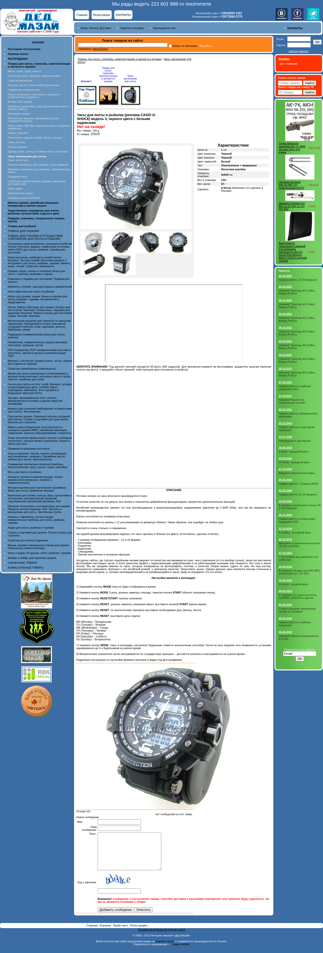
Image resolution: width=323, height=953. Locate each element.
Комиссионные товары (20, 193)
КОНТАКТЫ (123, 14)
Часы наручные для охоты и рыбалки (31, 291)
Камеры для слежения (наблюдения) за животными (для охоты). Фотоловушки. (40, 410)
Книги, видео (15, 188)
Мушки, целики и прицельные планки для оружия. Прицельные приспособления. (39, 547)
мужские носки (165, 948)
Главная (81, 14)
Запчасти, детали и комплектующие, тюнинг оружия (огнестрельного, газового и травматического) (35, 479)
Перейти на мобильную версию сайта (161, 936)
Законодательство (164, 28)
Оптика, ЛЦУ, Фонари (20, 101)
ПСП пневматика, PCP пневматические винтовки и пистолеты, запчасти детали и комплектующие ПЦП (39, 353)
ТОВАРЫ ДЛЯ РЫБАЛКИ (23, 231)
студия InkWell (180, 951)
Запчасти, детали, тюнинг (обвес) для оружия (33, 85)
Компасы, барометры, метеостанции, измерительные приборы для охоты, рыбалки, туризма (36, 519)
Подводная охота (17, 176)
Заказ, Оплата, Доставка (95, 28)
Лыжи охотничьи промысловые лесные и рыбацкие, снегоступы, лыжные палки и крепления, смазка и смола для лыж (40, 440)
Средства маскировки (20, 80)
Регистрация (101, 14)
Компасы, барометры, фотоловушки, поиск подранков (38, 164)
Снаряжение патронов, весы (24, 90)
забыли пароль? (298, 51)
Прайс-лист (121, 932)
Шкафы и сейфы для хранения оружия (32, 557)
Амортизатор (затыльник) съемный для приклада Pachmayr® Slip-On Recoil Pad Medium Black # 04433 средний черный (293, 252)
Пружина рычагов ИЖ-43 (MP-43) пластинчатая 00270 (291, 185)
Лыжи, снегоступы (18, 160)
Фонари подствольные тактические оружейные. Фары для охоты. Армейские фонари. (37, 489)
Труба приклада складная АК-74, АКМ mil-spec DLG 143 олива (292, 148)
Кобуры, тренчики (18, 133)
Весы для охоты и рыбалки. (25, 472)
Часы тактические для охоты (130, 79)
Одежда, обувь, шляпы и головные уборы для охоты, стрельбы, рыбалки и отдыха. (36, 272)
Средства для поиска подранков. (28, 540)
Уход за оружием (17, 147)
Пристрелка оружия (19, 113)
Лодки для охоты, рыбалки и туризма (31, 527)
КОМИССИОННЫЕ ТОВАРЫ (25, 567)
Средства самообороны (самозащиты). (32, 368)
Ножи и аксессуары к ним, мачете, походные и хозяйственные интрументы (34, 96)
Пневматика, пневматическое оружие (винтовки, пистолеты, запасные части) (38, 344)
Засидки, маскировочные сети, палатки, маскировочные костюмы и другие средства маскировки (35, 400)
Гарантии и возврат (132, 28)
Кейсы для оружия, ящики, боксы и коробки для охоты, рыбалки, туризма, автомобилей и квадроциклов (37, 299)
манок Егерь (100, 48)
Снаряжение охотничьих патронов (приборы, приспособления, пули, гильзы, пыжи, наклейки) (37, 466)
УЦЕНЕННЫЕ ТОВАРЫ (22, 562)
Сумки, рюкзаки (16, 142)
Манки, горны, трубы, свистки (24, 71)
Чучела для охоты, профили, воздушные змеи (34, 76)
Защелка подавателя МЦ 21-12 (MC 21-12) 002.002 (292, 206)
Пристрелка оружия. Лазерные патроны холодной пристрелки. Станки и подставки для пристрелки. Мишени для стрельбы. (39, 419)
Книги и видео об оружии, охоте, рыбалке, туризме (39, 553)
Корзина (106, 932)
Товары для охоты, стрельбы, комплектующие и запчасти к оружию (119, 59)
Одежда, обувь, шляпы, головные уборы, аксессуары (38, 151)
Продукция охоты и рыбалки (24, 198)
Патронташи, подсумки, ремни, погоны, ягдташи (35, 137)
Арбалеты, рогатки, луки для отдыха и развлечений (40, 286)
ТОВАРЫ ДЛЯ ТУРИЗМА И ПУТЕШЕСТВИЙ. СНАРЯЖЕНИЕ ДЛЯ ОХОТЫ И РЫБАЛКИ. (35, 237)
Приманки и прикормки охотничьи (29, 448)
